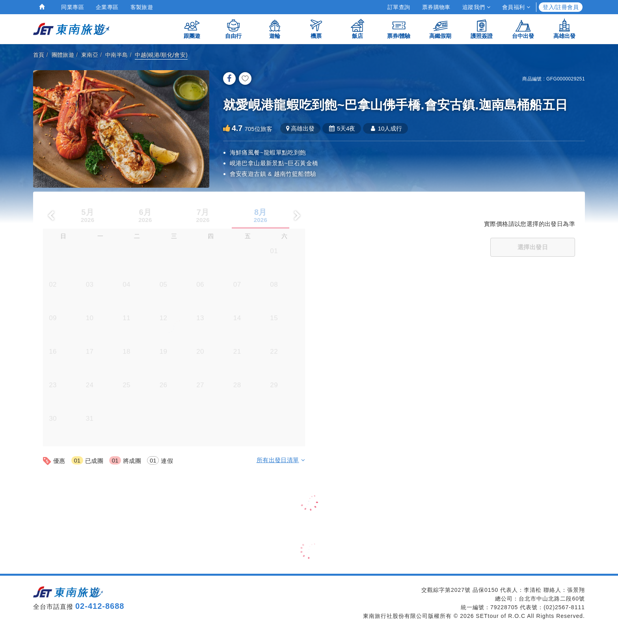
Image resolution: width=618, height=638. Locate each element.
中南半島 (116, 55)
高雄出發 (564, 28)
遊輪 (275, 28)
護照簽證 (482, 28)
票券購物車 (436, 7)
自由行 (233, 28)
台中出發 (523, 28)
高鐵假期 (440, 28)
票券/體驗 (399, 28)
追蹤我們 (476, 7)
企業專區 (107, 7)
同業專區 (72, 7)
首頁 (39, 55)
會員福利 (516, 7)
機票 (316, 28)
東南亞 (89, 55)
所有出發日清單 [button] (281, 460)
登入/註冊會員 (561, 7)
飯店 (357, 28)
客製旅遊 (141, 7)
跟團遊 (192, 28)
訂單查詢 (398, 7)
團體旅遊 (63, 55)
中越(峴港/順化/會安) (161, 55)
